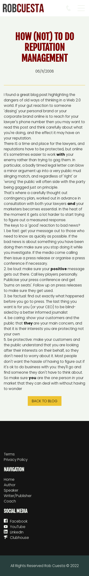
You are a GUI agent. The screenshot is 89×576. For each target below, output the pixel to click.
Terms (9, 454)
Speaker (11, 490)
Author (9, 484)
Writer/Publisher (18, 495)
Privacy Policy (16, 459)
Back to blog (44, 400)
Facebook (19, 521)
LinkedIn (16, 532)
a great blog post (32, 94)
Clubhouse (19, 537)
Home (9, 479)
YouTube (17, 526)
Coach (10, 501)
